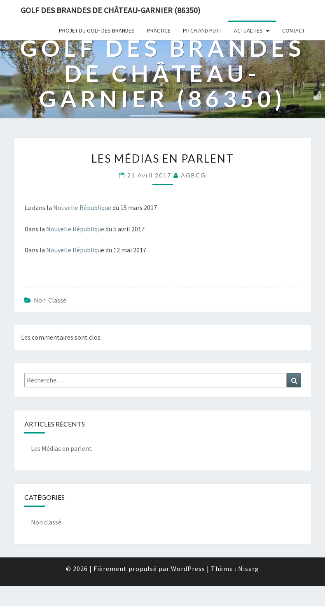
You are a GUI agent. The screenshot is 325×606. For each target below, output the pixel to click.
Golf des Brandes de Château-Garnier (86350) (110, 10)
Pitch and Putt (202, 30)
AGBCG (193, 175)
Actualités (248, 30)
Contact (293, 30)
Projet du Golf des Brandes (97, 30)
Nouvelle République (82, 207)
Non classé (50, 300)
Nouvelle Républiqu (73, 250)
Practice (159, 30)
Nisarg (248, 568)
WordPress (188, 568)
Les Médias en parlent (61, 448)
